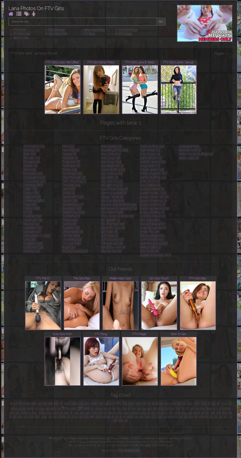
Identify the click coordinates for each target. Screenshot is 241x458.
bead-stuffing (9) (113, 169)
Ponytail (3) (70, 158)
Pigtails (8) (69, 154)
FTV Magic (125, 34)
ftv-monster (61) (113, 224)
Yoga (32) (69, 247)
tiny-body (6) (149, 251)
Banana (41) (31, 150)
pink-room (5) (150, 181)
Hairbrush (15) (33, 220)
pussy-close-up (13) (154, 197)
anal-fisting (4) (111, 154)
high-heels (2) (150, 150)
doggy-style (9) (112, 197)
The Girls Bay (56, 30)
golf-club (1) (109, 236)
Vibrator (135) (71, 243)
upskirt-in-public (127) (155, 255)
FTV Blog (89, 34)
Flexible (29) (32, 216)
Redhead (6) (71, 166)
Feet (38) (29, 204)
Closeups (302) (34, 177)
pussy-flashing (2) (153, 204)
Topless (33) (71, 228)
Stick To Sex (21, 38)
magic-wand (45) (152, 169)
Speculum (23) (73, 197)
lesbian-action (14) (153, 162)
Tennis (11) (69, 224)
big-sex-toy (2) (112, 181)
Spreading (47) (73, 204)
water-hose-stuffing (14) (196, 154)
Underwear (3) (72, 232)
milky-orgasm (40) (153, 173)
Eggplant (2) (32, 197)
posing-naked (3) (152, 189)
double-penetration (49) (119, 204)
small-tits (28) (150, 232)
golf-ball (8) (109, 232)
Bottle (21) (30, 166)
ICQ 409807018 (129, 450)
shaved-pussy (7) (152, 224)
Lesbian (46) (32, 232)
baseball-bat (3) (112, 166)
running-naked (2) (153, 216)
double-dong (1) (113, 201)
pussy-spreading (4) (154, 208)
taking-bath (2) (150, 247)
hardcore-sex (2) (113, 247)
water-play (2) (189, 158)
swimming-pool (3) (154, 243)
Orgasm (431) (33, 243)
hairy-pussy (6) (112, 243)
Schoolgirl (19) (72, 173)
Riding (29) (69, 169)
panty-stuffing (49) (153, 177)
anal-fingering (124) (114, 150)
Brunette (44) (33, 173)
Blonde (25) (31, 158)
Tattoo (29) (70, 220)
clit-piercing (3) (112, 185)
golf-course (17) (112, 239)
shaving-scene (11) (153, 228)
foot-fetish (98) (112, 212)
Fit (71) (27, 212)
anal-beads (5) (111, 146)
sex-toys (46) (150, 220)
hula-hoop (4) (150, 154)
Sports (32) (70, 201)
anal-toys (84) (111, 162)
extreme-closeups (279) (119, 208)
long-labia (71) (150, 166)
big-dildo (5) (109, 177)
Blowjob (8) (31, 162)
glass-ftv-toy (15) (113, 228)
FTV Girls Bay (21, 34)
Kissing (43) (31, 224)
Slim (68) (69, 189)
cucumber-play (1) (114, 189)
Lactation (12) (32, 228)
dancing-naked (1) (114, 193)
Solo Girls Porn (58, 34)
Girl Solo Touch (128, 30)
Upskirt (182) (71, 236)
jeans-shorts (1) (151, 158)
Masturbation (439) (37, 236)
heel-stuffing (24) (152, 146)
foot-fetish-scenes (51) (117, 216)
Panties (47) (31, 251)
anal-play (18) (111, 158)
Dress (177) (31, 193)
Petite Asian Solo (94, 30)
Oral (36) (29, 239)
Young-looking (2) (75, 251)
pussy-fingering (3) (153, 201)
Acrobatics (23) (34, 146)
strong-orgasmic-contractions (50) (153, 237)
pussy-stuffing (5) (152, 212)
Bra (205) (29, 169)
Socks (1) (68, 193)
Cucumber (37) (34, 181)
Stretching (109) (73, 212)
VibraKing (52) (72, 239)
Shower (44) (71, 185)
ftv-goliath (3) (110, 220)
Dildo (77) (30, 189)
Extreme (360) (34, 201)
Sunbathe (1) (71, 216)
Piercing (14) (70, 150)
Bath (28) (29, 154)
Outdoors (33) (33, 247)
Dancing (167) (33, 185)
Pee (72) (68, 146)
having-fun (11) (111, 251)
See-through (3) (74, 177)
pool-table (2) (150, 185)
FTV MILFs (19, 30)
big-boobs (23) (112, 173)
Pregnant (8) (71, 162)
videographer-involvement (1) (190, 148)
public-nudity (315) (153, 193)
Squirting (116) (72, 208)
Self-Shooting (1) (74, 181)
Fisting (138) (31, 208)
